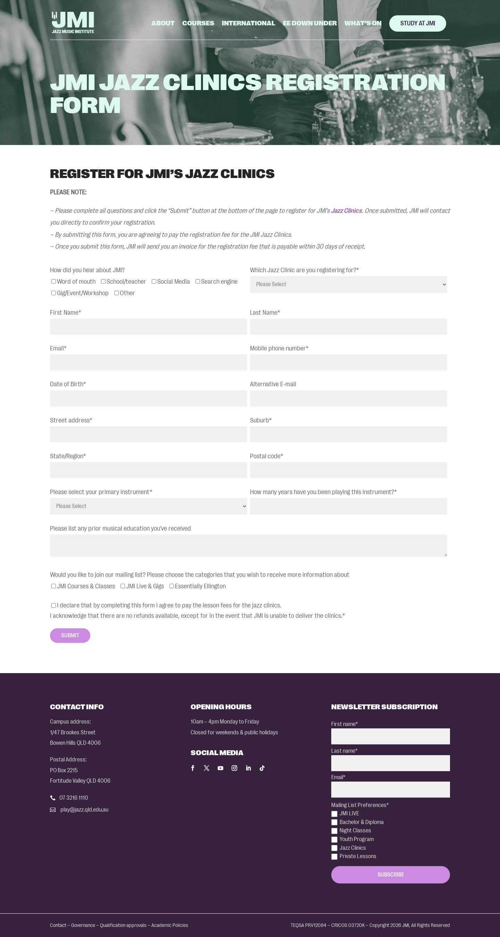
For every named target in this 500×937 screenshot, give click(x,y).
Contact (58, 925)
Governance (83, 925)
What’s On (363, 23)
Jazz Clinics (346, 211)
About (163, 23)
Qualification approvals (123, 925)
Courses (198, 23)
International (248, 23)
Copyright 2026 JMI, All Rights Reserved (409, 925)
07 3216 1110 (73, 797)
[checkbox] (148, 287)
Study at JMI (417, 23)
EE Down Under (310, 23)
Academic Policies (169, 925)
